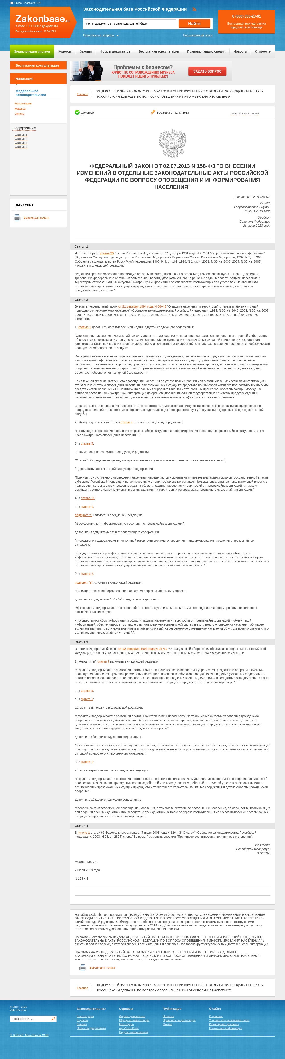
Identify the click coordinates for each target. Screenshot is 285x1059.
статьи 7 (103, 661)
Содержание (24, 128)
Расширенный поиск (198, 35)
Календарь (126, 1024)
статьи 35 (107, 253)
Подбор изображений (133, 1032)
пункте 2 (87, 573)
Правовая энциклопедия (206, 51)
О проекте (263, 51)
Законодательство (91, 1008)
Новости (240, 51)
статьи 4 (127, 422)
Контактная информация (225, 1028)
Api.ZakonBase (129, 1028)
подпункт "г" (83, 515)
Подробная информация (245, 113)
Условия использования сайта (229, 1020)
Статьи (167, 1024)
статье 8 (87, 690)
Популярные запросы (98, 35)
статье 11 (88, 498)
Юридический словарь (134, 1020)
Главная (82, 94)
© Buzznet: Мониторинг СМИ (29, 1035)
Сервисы (126, 1008)
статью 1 (84, 327)
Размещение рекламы (224, 1024)
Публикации (172, 1008)
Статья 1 (21, 135)
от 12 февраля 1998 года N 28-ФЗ (142, 649)
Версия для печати (36, 217)
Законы (86, 51)
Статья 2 (21, 139)
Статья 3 (21, 143)
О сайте (215, 1008)
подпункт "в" (84, 582)
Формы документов (115, 51)
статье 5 (87, 443)
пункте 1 (87, 506)
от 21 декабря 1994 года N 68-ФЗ (142, 306)
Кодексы (65, 51)
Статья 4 (21, 147)
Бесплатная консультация (159, 51)
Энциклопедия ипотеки (32, 51)
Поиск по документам (91, 1028)
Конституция (23, 103)
